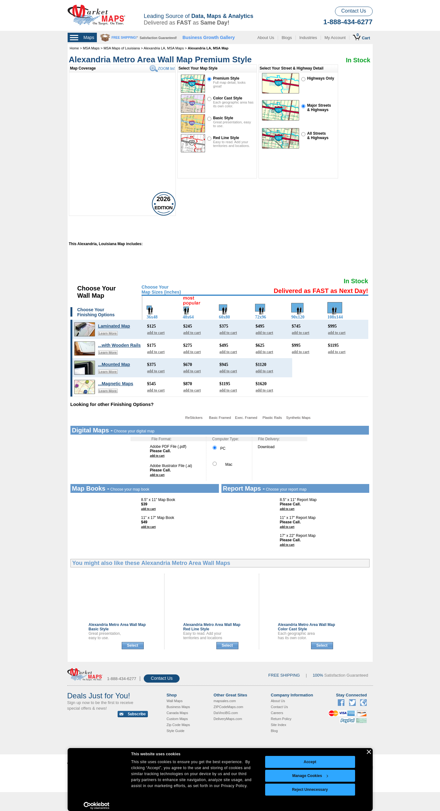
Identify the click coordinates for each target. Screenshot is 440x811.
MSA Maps (91, 48)
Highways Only (320, 78)
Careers (277, 713)
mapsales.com (225, 701)
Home (74, 48)
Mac (222, 464)
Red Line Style (226, 138)
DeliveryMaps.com (228, 719)
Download (266, 447)
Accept (310, 762)
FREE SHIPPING (284, 675)
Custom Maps (177, 719)
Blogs (286, 37)
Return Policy (281, 719)
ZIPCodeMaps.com (228, 707)
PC (219, 448)
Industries (308, 37)
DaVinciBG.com (226, 713)
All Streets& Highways (318, 135)
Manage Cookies (310, 776)
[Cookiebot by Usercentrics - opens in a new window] (96, 805)
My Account (335, 37)
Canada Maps (177, 713)
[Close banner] (369, 752)
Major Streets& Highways (319, 107)
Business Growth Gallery (208, 37)
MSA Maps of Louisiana (121, 48)
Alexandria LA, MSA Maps (164, 48)
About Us (265, 37)
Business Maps (178, 707)
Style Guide (176, 731)
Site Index (278, 725)
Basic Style (223, 118)
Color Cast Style (227, 98)
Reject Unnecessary (310, 789)
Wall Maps (175, 701)
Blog (274, 731)
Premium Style (226, 78)
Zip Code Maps (178, 725)
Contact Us (353, 11)
